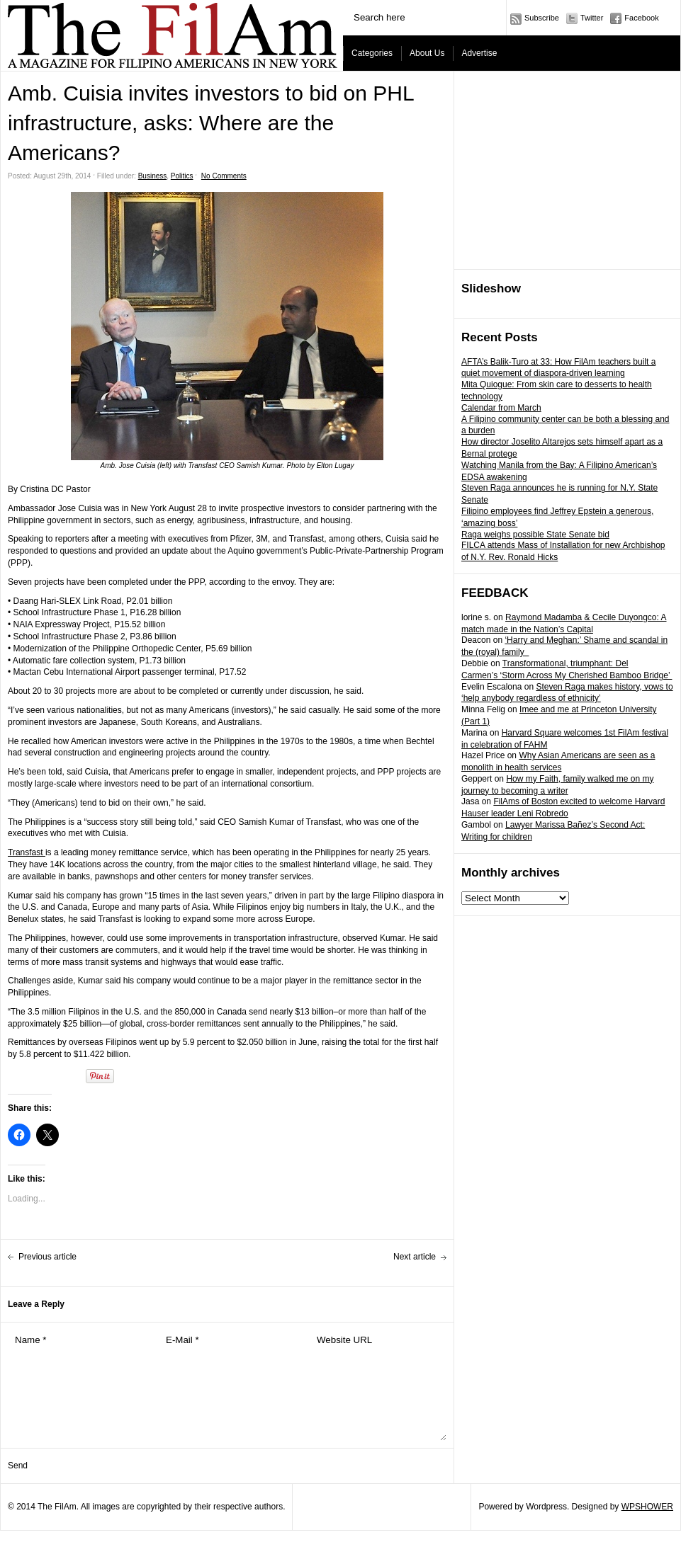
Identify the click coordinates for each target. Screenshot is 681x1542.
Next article (414, 1257)
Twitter (591, 17)
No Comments (224, 176)
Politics (182, 176)
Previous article (47, 1257)
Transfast (26, 852)
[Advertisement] (567, 170)
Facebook (641, 17)
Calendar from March (501, 408)
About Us (427, 53)
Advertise (479, 53)
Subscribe (541, 17)
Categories (372, 53)
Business (152, 176)
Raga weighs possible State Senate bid (535, 534)
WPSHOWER (647, 1507)
